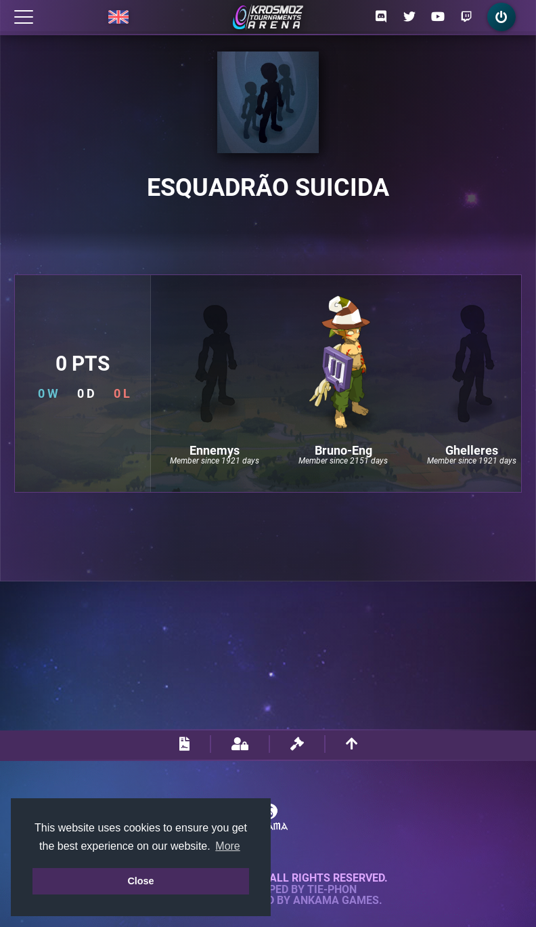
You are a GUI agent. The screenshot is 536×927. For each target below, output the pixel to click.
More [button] (227, 846)
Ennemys (214, 451)
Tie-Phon (332, 889)
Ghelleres (471, 451)
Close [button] (140, 881)
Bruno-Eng (343, 451)
